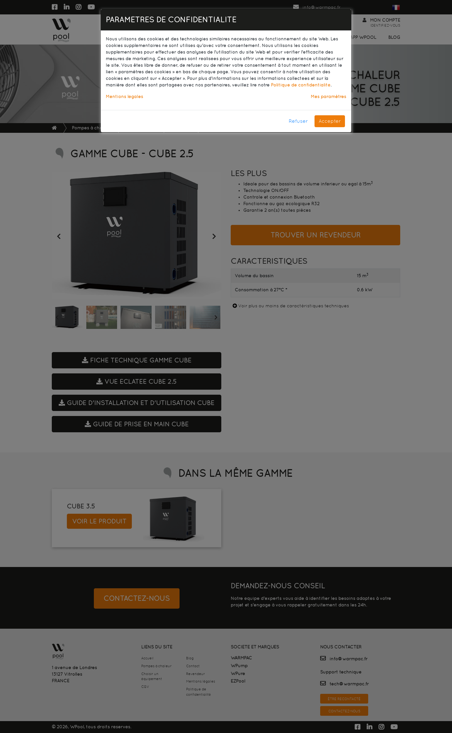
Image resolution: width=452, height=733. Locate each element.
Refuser (298, 121)
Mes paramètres (328, 96)
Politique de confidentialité (301, 84)
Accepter (330, 121)
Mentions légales (124, 96)
